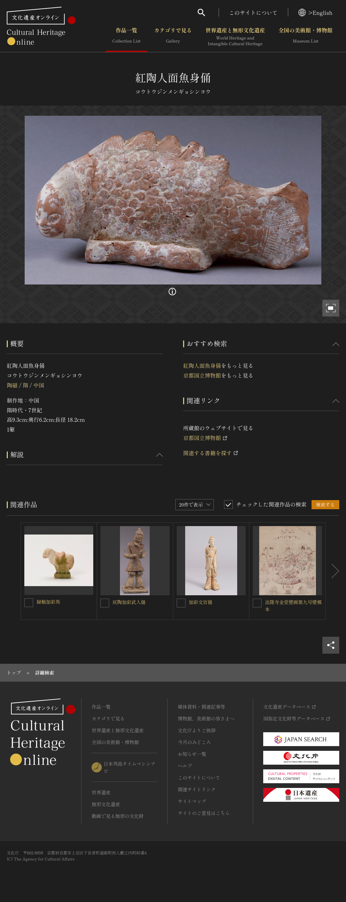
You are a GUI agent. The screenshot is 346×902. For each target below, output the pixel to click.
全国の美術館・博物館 (305, 37)
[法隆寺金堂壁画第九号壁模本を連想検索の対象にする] (257, 603)
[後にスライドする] (332, 571)
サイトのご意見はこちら (204, 813)
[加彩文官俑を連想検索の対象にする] (181, 603)
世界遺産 (101, 792)
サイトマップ (192, 801)
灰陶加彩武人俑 (129, 602)
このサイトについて (253, 12)
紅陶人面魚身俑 (202, 365)
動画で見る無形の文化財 (118, 816)
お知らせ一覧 (192, 753)
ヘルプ (185, 765)
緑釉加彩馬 (48, 601)
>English (315, 12)
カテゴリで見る (173, 37)
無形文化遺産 (106, 804)
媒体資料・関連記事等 (201, 706)
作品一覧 (127, 37)
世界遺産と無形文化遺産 (235, 37)
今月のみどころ (194, 742)
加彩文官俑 (201, 602)
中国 (38, 385)
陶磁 (12, 385)
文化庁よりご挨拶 (197, 730)
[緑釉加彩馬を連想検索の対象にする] (28, 602)
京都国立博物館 (202, 375)
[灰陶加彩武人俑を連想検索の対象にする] (104, 603)
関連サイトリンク (197, 789)
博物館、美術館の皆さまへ (206, 718)
